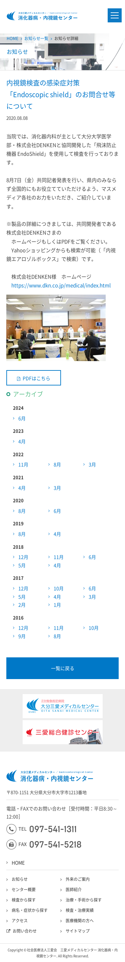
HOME (12, 38)
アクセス (20, 921)
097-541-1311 (41, 829)
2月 (22, 604)
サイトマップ (78, 931)
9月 (22, 636)
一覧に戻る (62, 668)
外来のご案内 (78, 879)
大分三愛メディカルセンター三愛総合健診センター (42, 15)
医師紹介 (74, 890)
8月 (57, 464)
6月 (22, 418)
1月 (57, 604)
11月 (23, 464)
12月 (23, 556)
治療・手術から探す (84, 900)
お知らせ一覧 (36, 38)
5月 (22, 565)
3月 (92, 464)
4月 (22, 441)
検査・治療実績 (80, 910)
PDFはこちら (36, 378)
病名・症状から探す (30, 910)
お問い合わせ (25, 931)
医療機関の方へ (80, 921)
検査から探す (24, 900)
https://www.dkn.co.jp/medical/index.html (61, 285)
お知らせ (20, 879)
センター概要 (24, 890)
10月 (59, 588)
